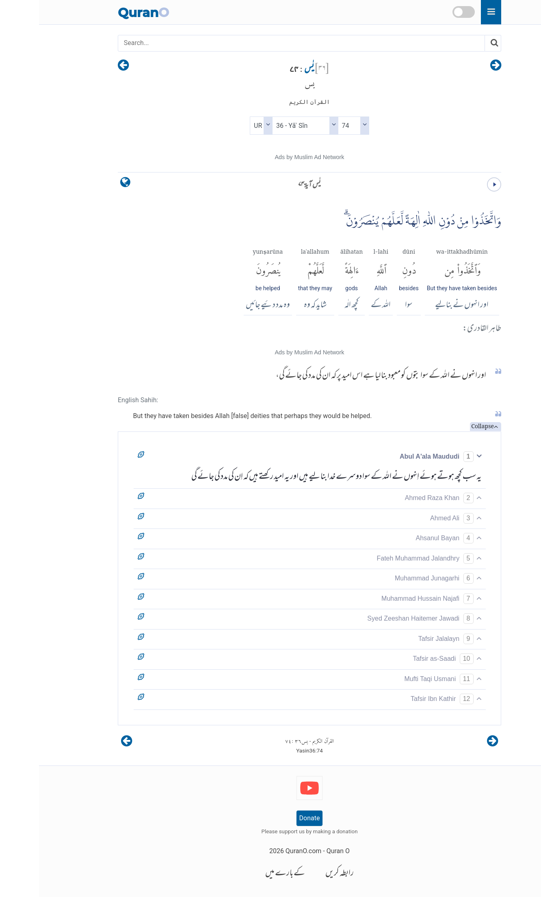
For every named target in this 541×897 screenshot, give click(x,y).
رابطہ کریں (300, 873)
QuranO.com (264, 851)
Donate (270, 818)
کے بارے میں (246, 873)
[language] (86, 184)
